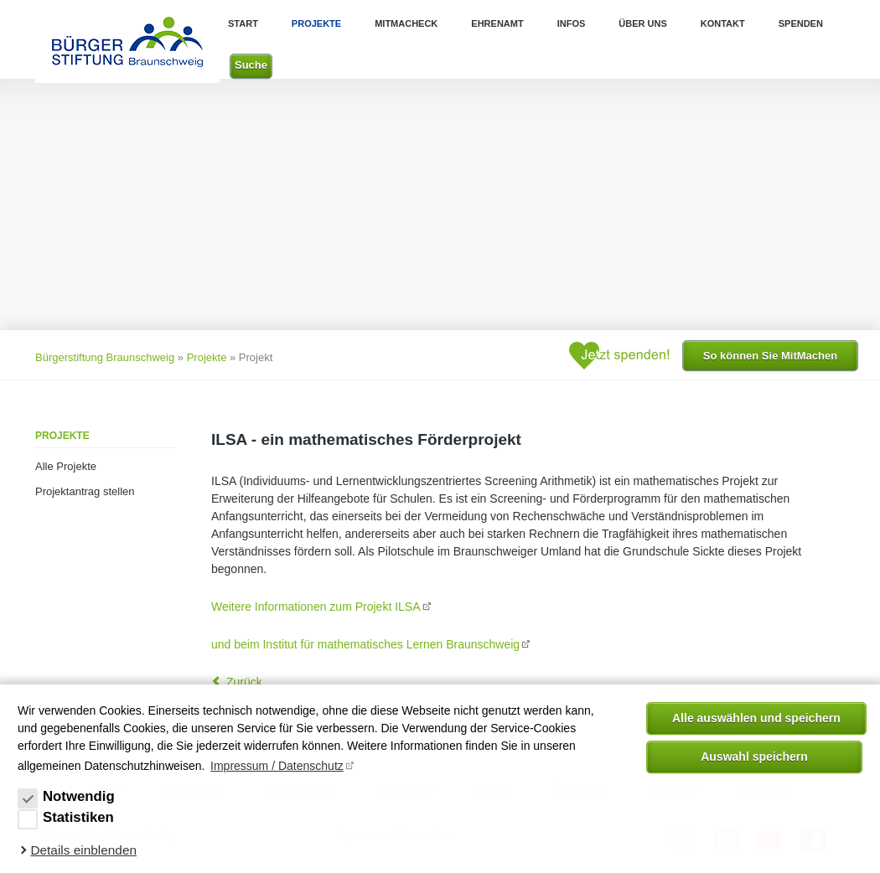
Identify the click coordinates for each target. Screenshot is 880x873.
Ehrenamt (497, 23)
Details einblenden (83, 850)
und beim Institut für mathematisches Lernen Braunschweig (365, 644)
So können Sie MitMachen (770, 355)
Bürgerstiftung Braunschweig (104, 357)
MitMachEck (406, 23)
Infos (571, 23)
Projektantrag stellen (85, 491)
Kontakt (723, 23)
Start (243, 23)
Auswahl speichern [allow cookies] (754, 756)
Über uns (642, 23)
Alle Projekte (65, 466)
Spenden (801, 23)
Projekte (316, 23)
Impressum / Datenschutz (277, 765)
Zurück (244, 682)
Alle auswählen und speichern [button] (756, 718)
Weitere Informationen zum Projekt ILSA (316, 606)
